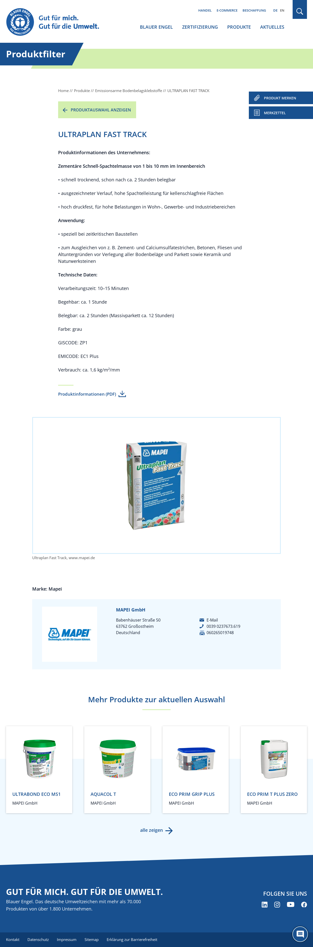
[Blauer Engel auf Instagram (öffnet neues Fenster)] (277, 905)
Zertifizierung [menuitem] (200, 27)
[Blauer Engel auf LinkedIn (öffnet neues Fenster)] (264, 905)
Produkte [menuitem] (239, 27)
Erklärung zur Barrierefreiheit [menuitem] (132, 939)
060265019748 (220, 632)
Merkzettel (275, 112)
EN (282, 10)
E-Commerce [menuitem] (227, 10)
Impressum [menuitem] (66, 939)
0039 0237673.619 (223, 626)
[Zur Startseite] (57, 22)
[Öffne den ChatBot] (300, 934)
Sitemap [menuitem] (92, 939)
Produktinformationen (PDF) (87, 394)
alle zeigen (151, 830)
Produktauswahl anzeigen (101, 110)
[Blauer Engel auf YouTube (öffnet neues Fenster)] (290, 905)
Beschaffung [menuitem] (254, 10)
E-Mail (212, 620)
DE (275, 10)
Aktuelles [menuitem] (272, 27)
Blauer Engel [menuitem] (156, 27)
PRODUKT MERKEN (280, 98)
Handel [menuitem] (205, 10)
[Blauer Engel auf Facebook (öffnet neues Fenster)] (304, 905)
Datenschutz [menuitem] (38, 939)
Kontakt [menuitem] (12, 939)
